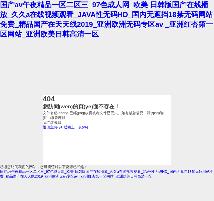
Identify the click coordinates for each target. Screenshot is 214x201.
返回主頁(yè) (53, 127)
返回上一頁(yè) (76, 127)
